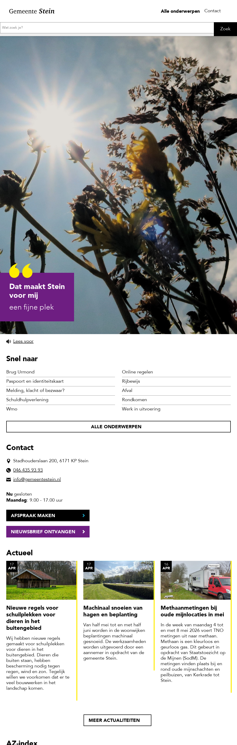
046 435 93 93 (28, 470)
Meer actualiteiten (114, 720)
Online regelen (137, 372)
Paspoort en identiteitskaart (35, 381)
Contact (212, 11)
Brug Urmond (20, 372)
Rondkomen (134, 400)
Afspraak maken (33, 515)
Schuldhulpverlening (27, 400)
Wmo (11, 409)
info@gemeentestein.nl (37, 479)
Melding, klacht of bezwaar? (35, 390)
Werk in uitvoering (141, 409)
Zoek (225, 29)
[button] (20, 341)
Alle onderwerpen (180, 11)
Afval (127, 390)
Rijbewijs (131, 381)
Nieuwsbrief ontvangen (43, 531)
